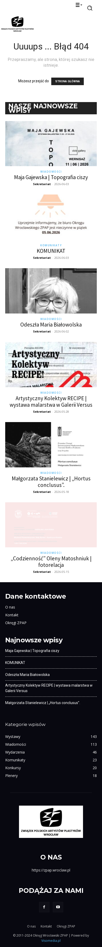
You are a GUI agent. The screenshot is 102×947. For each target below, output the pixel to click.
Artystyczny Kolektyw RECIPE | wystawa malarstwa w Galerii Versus (51, 401)
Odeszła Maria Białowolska (51, 324)
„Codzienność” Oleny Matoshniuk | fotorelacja (51, 561)
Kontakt (11, 614)
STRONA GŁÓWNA (67, 81)
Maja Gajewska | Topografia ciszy (51, 177)
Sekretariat (42, 184)
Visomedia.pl (51, 940)
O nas (10, 607)
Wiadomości (51, 171)
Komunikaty (51, 245)
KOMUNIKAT (51, 250)
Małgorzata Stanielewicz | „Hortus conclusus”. (51, 481)
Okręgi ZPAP (16, 622)
